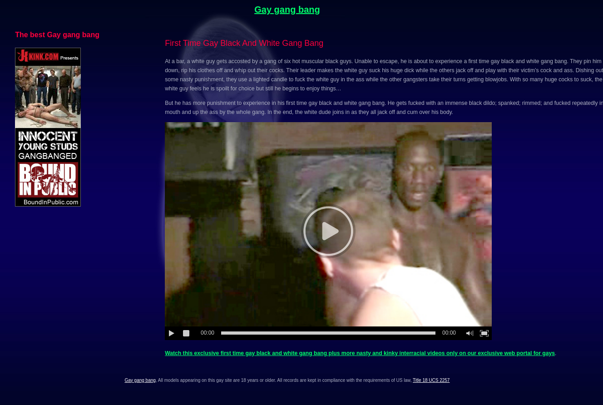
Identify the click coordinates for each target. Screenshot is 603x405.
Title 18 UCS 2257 (431, 380)
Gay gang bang (287, 10)
